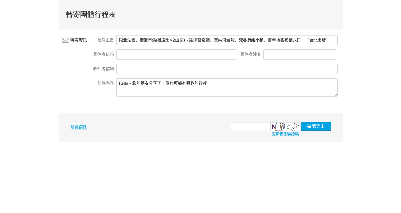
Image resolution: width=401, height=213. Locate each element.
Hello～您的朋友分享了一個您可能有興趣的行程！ (227, 87)
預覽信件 (78, 127)
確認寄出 (316, 126)
